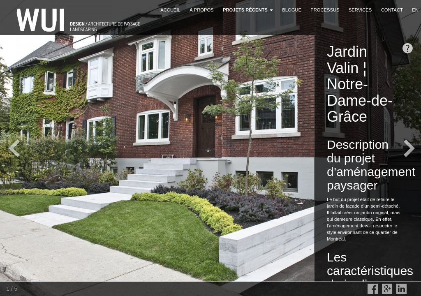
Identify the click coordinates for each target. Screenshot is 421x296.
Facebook (373, 289)
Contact (392, 9)
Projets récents (248, 9)
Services (360, 9)
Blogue (291, 9)
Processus (324, 9)
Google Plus (387, 289)
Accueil (170, 9)
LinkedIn (401, 289)
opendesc (407, 48)
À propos (201, 9)
